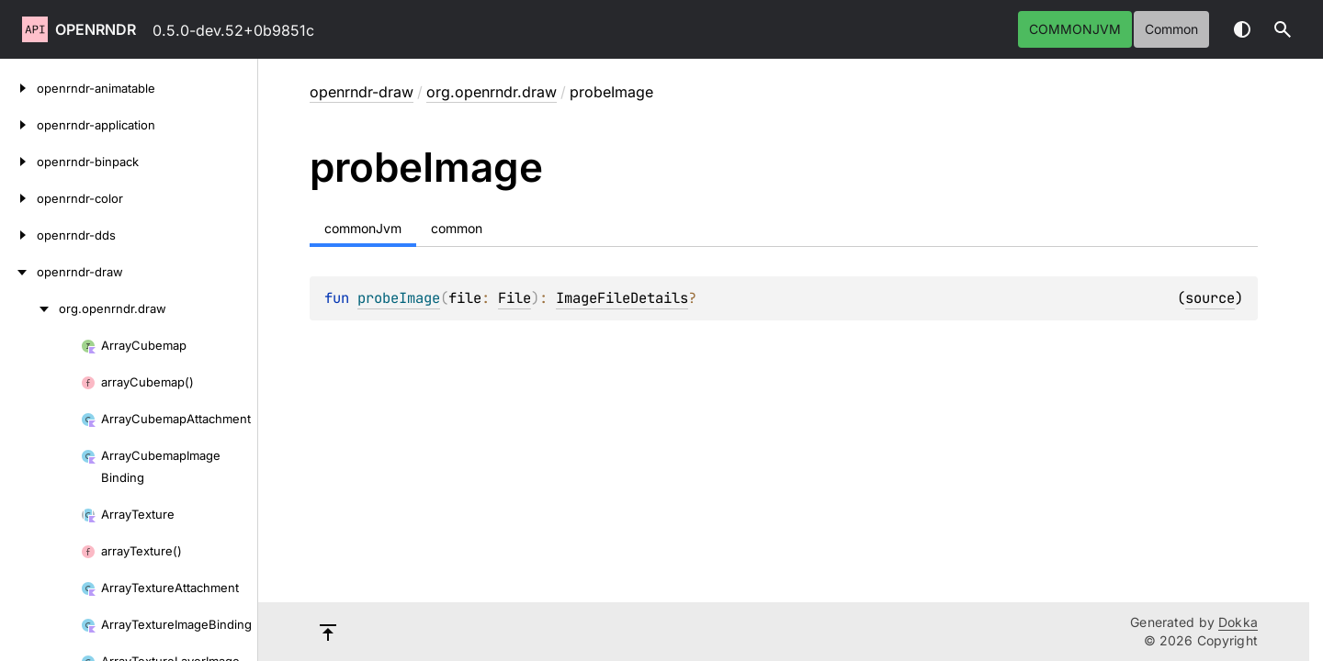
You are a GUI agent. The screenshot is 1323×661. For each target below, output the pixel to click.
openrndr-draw (361, 92)
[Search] (1282, 29)
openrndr (95, 29)
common (1171, 29)
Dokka (1238, 622)
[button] (1282, 29)
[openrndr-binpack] (18, 161)
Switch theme (1242, 29)
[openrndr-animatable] (18, 88)
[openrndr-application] (18, 124)
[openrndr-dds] (18, 235)
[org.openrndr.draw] (29, 308)
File (514, 298)
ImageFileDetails (622, 298)
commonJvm (1075, 29)
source (1210, 298)
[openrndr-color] (18, 198)
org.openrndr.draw (491, 92)
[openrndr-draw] (18, 271)
